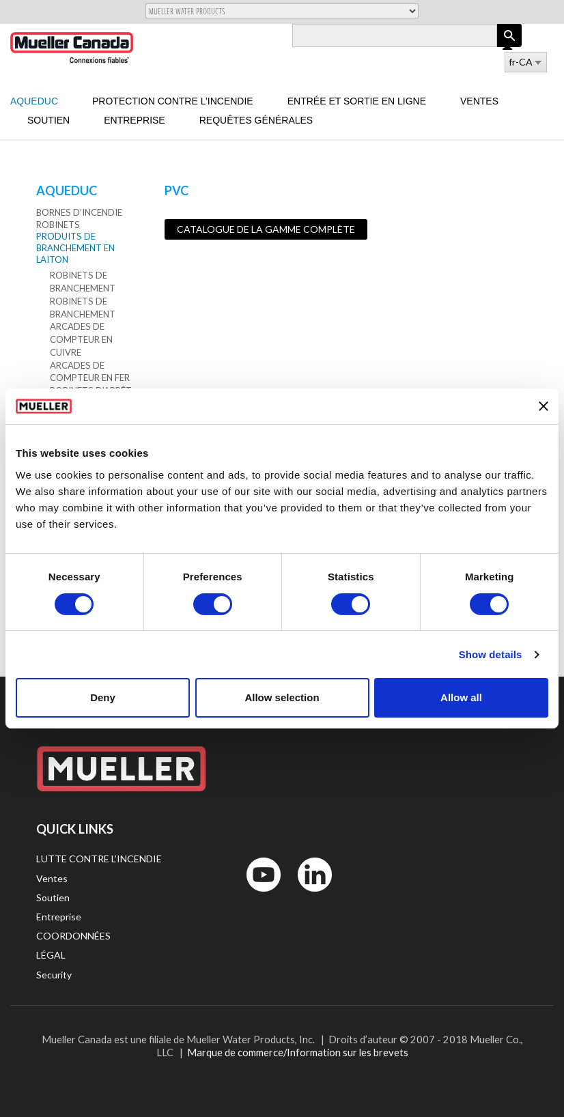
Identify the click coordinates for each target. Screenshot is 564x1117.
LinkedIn (308, 894)
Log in (508, 46)
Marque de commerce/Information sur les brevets (297, 1052)
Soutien (48, 120)
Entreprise (134, 120)
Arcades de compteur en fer (90, 372)
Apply (509, 46)
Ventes (479, 101)
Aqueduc (34, 101)
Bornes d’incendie (79, 212)
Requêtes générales (256, 120)
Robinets (58, 224)
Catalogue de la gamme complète (266, 229)
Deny (102, 697)
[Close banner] (543, 406)
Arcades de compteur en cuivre (81, 339)
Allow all (461, 697)
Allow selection (281, 697)
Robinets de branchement (82, 282)
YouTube (256, 894)
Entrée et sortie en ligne (356, 101)
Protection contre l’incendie (172, 101)
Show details (490, 654)
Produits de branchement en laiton (75, 248)
